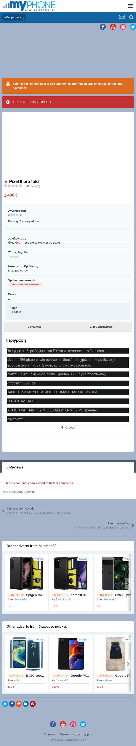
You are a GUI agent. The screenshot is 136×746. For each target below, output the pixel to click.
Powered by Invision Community (68, 739)
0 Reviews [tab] (14, 467)
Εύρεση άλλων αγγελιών (23, 221)
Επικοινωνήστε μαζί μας (76, 734)
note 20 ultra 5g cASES (88, 595)
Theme (50, 734)
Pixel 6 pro (123, 595)
